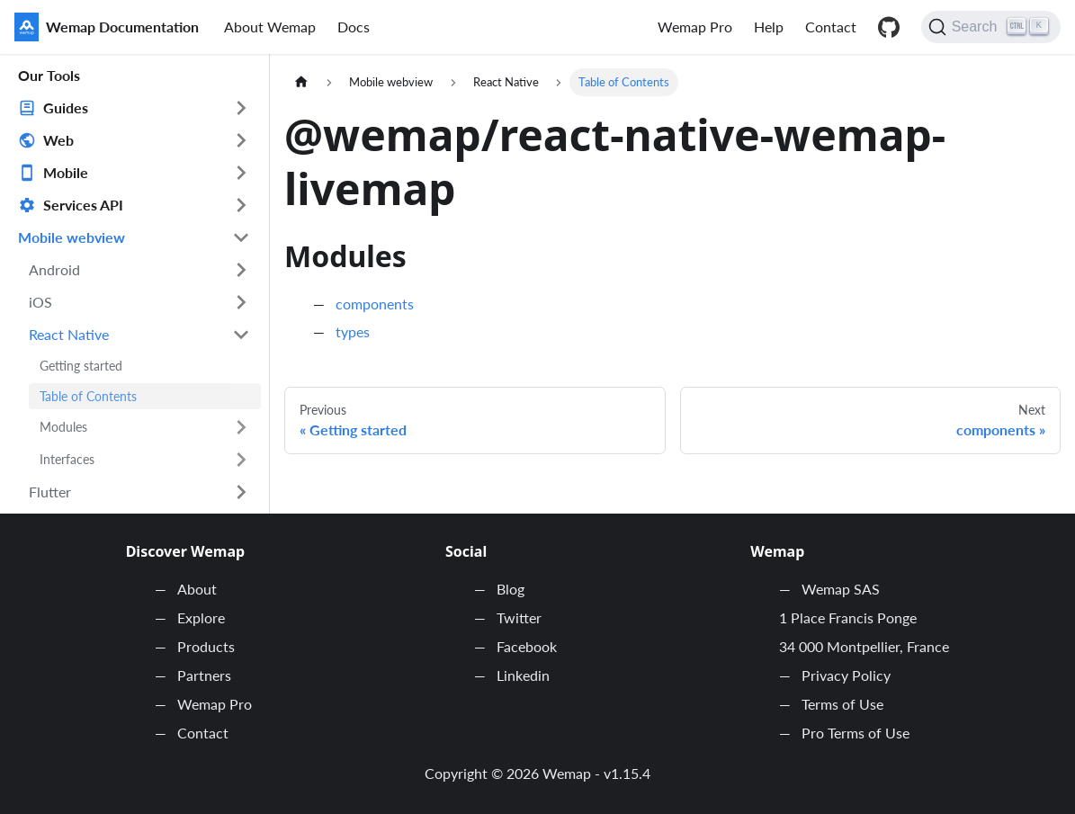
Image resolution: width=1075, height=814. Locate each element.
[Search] (991, 27)
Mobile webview (71, 237)
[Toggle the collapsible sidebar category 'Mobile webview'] (241, 237)
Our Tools (49, 75)
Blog (510, 588)
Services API (83, 204)
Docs (353, 26)
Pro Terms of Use (855, 732)
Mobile (65, 172)
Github (888, 27)
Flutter (50, 491)
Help (769, 26)
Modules (63, 426)
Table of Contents (88, 396)
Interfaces (67, 459)
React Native (69, 334)
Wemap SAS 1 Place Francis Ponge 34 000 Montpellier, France (864, 617)
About (197, 588)
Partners (204, 675)
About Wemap (270, 26)
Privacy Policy (846, 675)
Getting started (81, 365)
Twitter (519, 617)
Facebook (527, 646)
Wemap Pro (695, 26)
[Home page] (301, 82)
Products (206, 646)
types (353, 331)
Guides (65, 107)
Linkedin (523, 675)
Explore (201, 617)
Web (58, 139)
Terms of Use (842, 703)
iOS (40, 301)
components (375, 303)
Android (54, 269)
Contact (830, 26)
